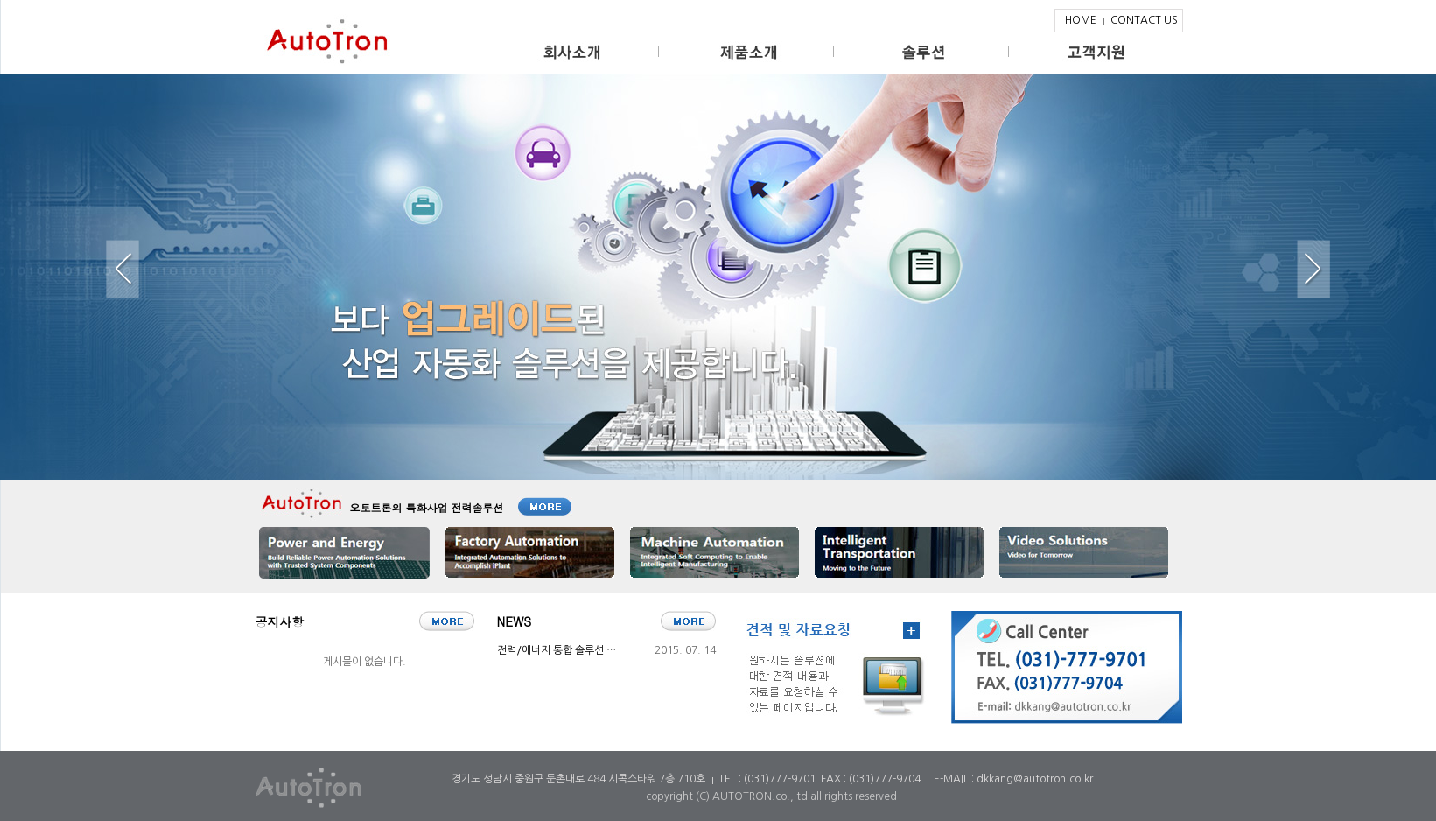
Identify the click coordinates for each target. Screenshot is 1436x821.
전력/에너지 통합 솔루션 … (556, 650)
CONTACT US (1144, 20)
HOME (1080, 20)
